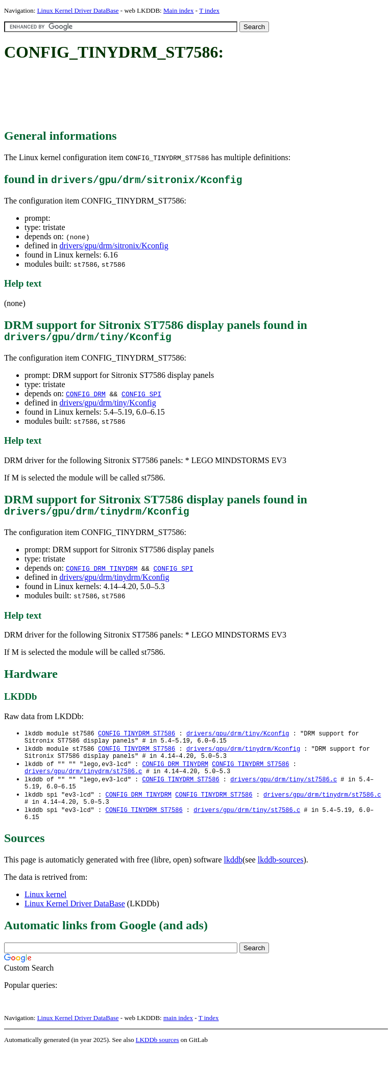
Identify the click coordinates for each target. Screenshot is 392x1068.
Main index (178, 10)
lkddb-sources (281, 877)
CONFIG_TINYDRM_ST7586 (136, 738)
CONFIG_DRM (86, 396)
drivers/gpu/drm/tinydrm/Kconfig (114, 582)
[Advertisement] (190, 96)
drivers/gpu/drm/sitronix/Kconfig (113, 245)
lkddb (233, 877)
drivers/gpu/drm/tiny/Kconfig (107, 405)
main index (178, 1035)
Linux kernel (45, 911)
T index (209, 10)
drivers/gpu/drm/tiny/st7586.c (283, 790)
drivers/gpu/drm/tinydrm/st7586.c (83, 782)
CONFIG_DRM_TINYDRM (101, 573)
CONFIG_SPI (141, 396)
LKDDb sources (157, 1057)
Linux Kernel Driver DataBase (78, 10)
